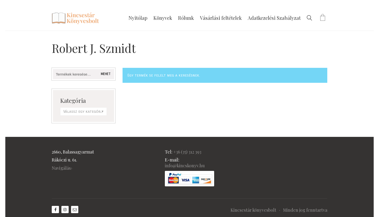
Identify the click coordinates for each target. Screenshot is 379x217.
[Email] (74, 209)
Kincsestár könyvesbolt (253, 210)
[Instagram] (65, 209)
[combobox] (83, 111)
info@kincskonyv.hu (185, 165)
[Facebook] (55, 209)
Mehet (105, 74)
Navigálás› (62, 168)
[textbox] (83, 111)
